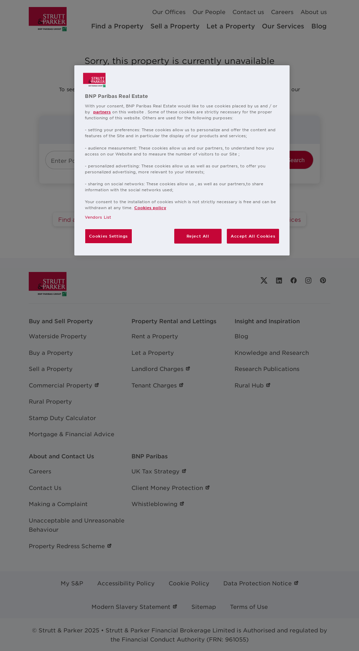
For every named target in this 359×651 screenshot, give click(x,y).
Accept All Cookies (253, 235)
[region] (182, 160)
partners (102, 111)
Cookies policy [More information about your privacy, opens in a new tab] (150, 207)
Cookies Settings (108, 235)
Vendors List (98, 216)
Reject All (198, 235)
